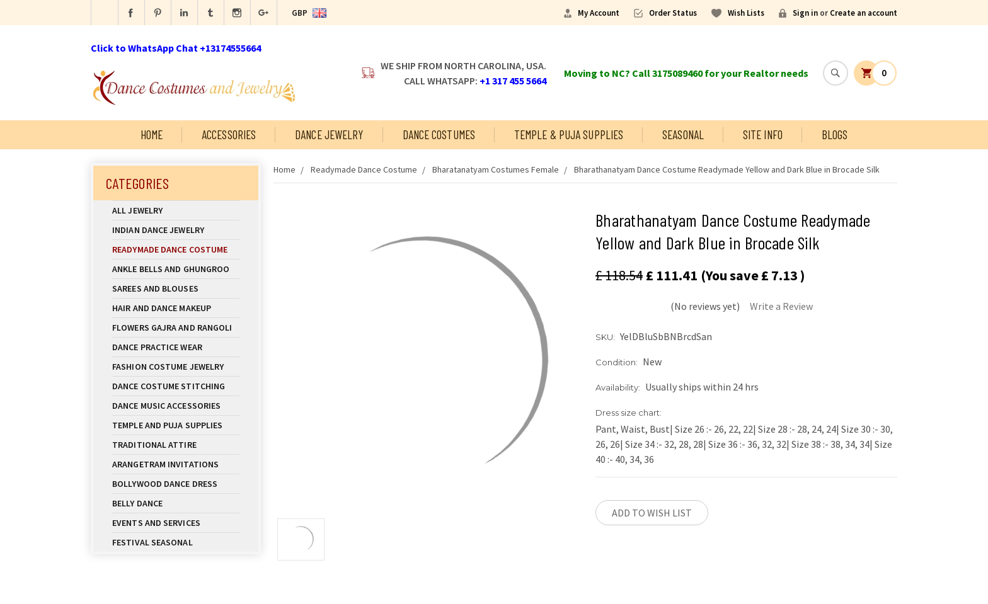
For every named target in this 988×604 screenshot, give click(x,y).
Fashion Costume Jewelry (175, 366)
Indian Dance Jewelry (175, 230)
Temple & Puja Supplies (568, 134)
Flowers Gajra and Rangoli (172, 327)
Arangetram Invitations (165, 464)
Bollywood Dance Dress (164, 483)
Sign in (805, 13)
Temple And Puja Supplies (175, 425)
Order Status (673, 13)
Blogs (835, 134)
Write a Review (781, 306)
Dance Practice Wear (175, 347)
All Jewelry (175, 210)
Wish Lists (746, 13)
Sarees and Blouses (175, 288)
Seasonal (683, 134)
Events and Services (156, 522)
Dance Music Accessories (166, 405)
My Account (598, 13)
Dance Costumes (439, 134)
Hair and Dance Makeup (175, 308)
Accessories (229, 134)
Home (152, 134)
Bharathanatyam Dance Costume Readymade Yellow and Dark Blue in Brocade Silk (727, 169)
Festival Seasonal (152, 542)
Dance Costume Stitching (168, 386)
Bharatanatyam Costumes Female (495, 169)
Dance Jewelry (329, 134)
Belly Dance (175, 503)
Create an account (863, 13)
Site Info (763, 134)
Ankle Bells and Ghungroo (170, 269)
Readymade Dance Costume (175, 249)
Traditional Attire (154, 444)
